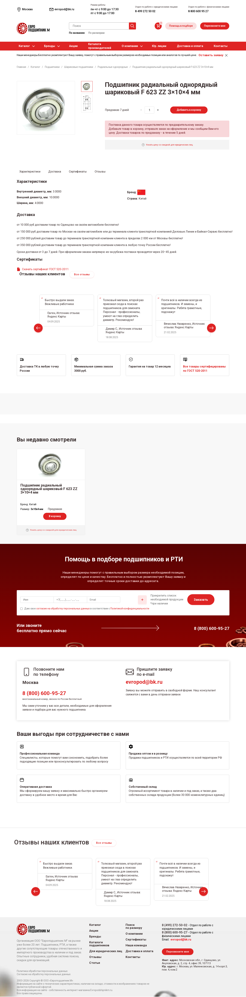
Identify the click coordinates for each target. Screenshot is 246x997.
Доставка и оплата (190, 46)
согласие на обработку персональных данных (63, 608)
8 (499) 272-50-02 (174, 925)
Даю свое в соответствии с (86, 608)
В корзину (55, 516)
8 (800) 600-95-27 (44, 693)
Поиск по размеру (134, 927)
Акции (73, 46)
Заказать (201, 600)
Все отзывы (82, 274)
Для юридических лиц (105, 951)
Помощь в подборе (181, 25)
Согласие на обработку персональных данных (44, 974)
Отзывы (95, 957)
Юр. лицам (159, 46)
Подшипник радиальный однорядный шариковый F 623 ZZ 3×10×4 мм (48, 489)
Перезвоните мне (214, 25)
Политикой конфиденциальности (129, 608)
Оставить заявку (211, 55)
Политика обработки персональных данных (42, 971)
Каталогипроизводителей (99, 46)
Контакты (220, 46)
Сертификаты (136, 939)
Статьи (94, 963)
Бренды (49, 46)
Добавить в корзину (189, 109)
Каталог (24, 46)
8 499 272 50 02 (145, 11)
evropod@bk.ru (144, 682)
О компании (130, 46)
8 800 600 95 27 (198, 11)
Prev (38, 329)
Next (211, 329)
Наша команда (136, 945)
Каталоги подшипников (99, 944)
